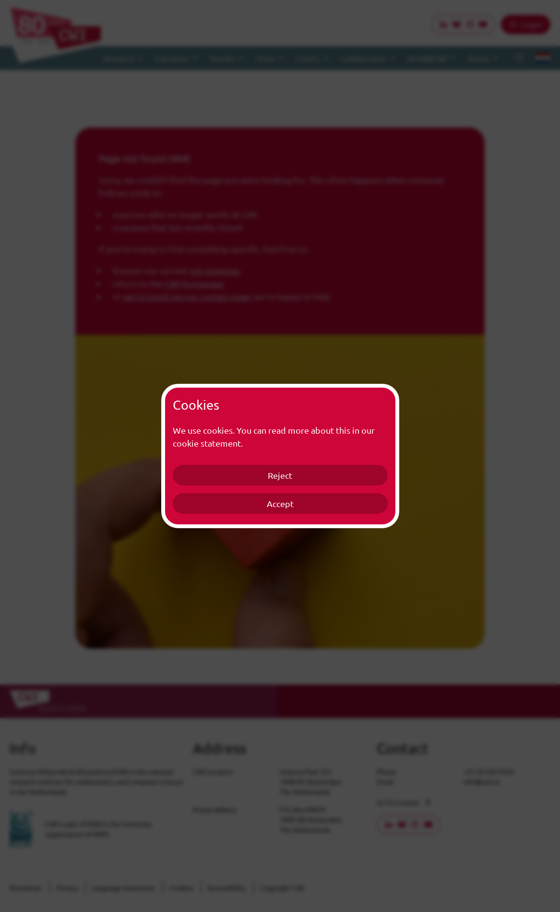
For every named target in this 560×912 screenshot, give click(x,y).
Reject (280, 475)
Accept (280, 503)
